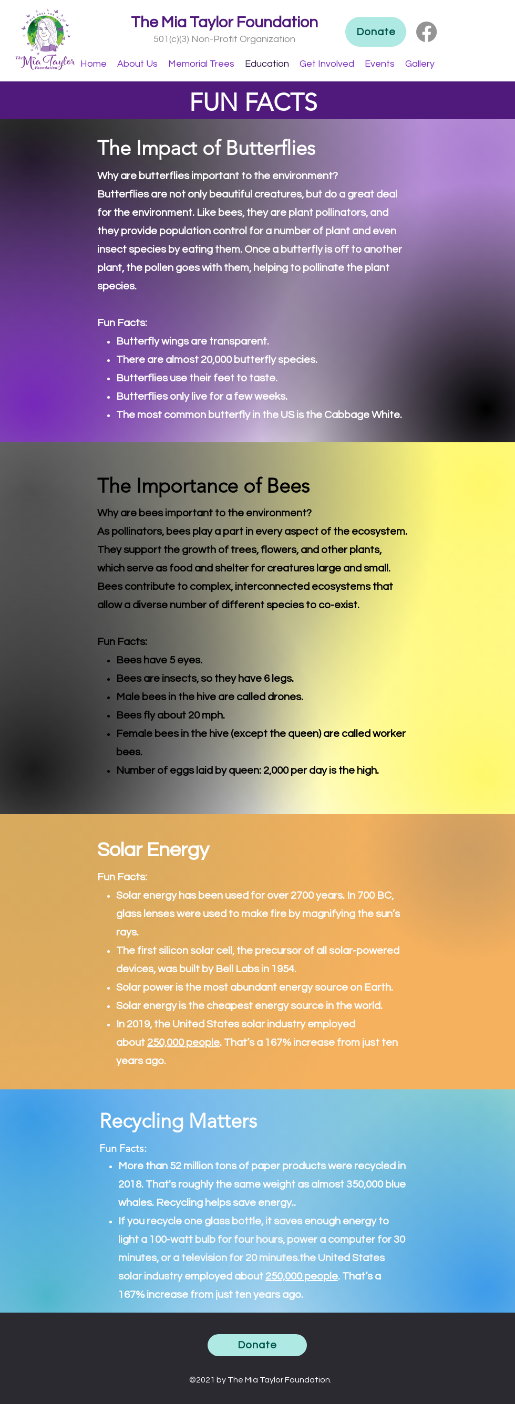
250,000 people (301, 1276)
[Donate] (375, 32)
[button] (137, 64)
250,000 (165, 1042)
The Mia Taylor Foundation (224, 22)
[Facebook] (426, 32)
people (202, 1042)
